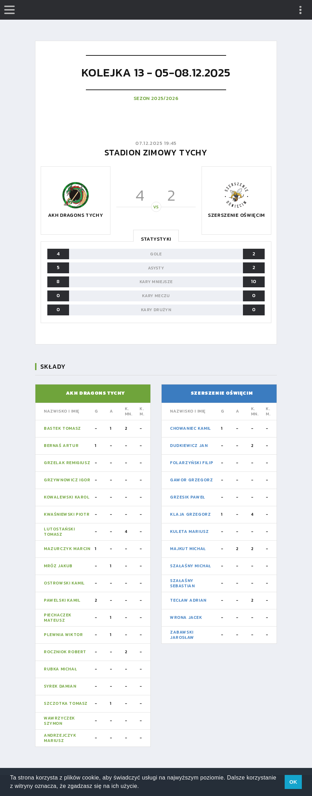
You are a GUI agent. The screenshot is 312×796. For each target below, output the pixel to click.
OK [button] (293, 782)
